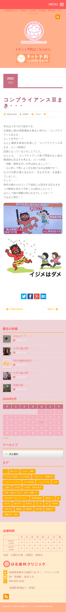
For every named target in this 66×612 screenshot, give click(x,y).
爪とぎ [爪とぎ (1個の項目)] (39, 503)
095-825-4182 (16, 581)
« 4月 (5, 438)
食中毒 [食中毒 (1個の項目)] (39, 509)
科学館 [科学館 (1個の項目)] (55, 503)
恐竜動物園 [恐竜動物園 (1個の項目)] (36, 498)
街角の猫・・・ (21, 385)
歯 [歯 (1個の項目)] (58, 498)
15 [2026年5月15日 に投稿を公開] (41, 422)
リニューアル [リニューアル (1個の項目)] (43, 482)
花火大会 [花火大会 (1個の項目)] (8, 509)
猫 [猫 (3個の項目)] (47, 503)
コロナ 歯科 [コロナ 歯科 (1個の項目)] (28, 471)
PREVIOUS (16, 309)
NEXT (51, 309)
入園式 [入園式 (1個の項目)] (7, 487)
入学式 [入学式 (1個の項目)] (17, 487)
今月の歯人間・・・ (24, 348)
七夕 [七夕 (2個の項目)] (55, 482)
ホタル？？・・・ (23, 336)
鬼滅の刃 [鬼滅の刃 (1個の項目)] (50, 509)
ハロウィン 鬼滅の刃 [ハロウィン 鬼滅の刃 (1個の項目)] (43, 477)
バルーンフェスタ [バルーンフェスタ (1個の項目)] (12, 482)
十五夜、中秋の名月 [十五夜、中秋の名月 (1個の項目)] (33, 487)
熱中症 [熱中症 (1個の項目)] (29, 503)
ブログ (38, 114)
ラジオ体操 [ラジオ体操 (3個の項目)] (29, 482)
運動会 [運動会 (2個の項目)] (19, 509)
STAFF (26, 114)
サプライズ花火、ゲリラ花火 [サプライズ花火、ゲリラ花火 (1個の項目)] (17, 477)
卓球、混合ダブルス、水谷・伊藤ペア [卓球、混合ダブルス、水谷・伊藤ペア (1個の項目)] (20, 493)
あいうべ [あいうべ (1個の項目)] (14, 471)
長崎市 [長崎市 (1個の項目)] (29, 509)
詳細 (31, 587)
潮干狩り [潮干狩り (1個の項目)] (18, 503)
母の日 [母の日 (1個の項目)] (7, 503)
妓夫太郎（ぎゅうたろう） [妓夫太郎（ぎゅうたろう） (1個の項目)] (16, 498)
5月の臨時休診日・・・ (26, 360)
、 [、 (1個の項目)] (5, 471)
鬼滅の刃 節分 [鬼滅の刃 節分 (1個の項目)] (11, 514)
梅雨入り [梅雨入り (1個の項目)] (49, 498)
